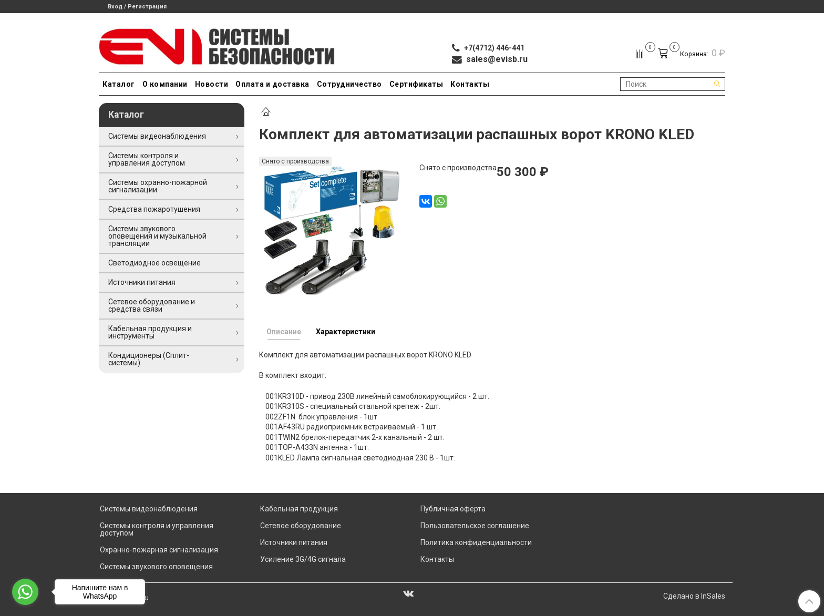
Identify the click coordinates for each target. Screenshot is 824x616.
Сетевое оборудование (300, 525)
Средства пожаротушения (154, 209)
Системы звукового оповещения (156, 566)
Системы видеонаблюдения (157, 136)
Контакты (469, 84)
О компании (165, 84)
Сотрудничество (349, 84)
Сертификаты (416, 84)
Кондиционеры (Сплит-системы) (148, 359)
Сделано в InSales (694, 596)
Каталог (118, 84)
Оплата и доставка (272, 84)
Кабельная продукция (299, 509)
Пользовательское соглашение (474, 525)
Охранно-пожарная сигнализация (159, 550)
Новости (212, 84)
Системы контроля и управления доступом (146, 159)
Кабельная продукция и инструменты (150, 332)
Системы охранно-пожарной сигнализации (157, 186)
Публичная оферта (453, 509)
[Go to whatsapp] (25, 592)
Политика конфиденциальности (476, 542)
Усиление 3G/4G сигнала (303, 559)
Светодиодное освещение (154, 263)
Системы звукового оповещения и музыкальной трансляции (157, 236)
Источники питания (142, 282)
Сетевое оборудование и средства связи (151, 305)
